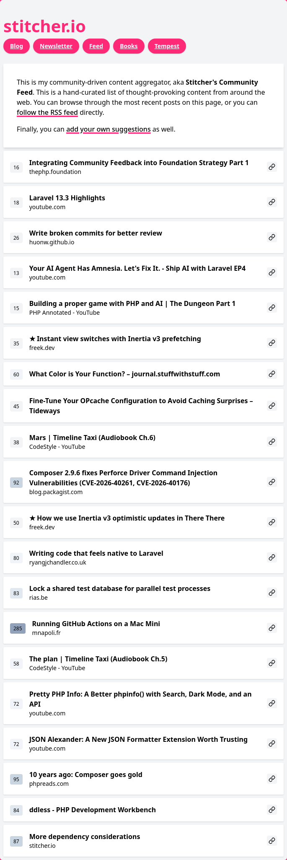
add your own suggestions (108, 129)
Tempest (167, 46)
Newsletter (56, 46)
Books (129, 46)
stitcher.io (44, 25)
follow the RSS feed (47, 112)
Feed (96, 46)
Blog (16, 46)
